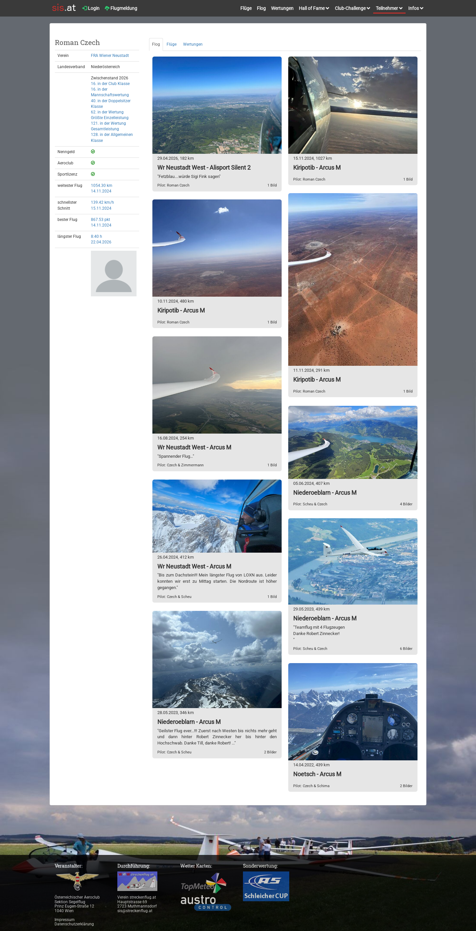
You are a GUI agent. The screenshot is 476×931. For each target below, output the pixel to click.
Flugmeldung (121, 8)
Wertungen (282, 8)
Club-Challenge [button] (353, 8)
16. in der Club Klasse (110, 83)
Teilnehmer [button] (389, 8)
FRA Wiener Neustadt (110, 55)
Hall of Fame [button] (314, 8)
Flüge (246, 8)
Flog (261, 8)
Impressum (65, 919)
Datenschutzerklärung (74, 924)
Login (90, 8)
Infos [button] (416, 8)
